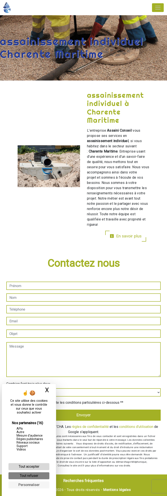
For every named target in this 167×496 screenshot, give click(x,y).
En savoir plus (126, 236)
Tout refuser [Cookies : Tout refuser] (29, 476)
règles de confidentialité (90, 427)
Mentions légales (116, 490)
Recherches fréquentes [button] (83, 481)
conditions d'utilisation (136, 427)
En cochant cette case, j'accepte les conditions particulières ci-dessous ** (67, 402)
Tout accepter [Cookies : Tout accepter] (29, 466)
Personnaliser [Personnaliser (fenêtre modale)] (29, 485)
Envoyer (83, 414)
